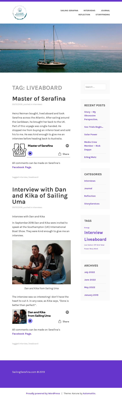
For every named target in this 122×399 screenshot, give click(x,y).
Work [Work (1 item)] (96, 249)
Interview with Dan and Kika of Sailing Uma (40, 195)
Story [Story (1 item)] (91, 249)
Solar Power (90, 134)
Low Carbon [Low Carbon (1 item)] (88, 245)
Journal (105, 10)
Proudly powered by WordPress (43, 393)
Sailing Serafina (69, 10)
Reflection (84, 14)
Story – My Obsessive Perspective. (91, 116)
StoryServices (92, 203)
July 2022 (89, 272)
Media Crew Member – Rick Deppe (92, 146)
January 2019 (91, 295)
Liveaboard (33, 177)
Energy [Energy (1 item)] (86, 228)
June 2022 (90, 279)
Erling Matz (90, 157)
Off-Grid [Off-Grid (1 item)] (97, 245)
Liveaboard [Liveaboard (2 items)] (95, 239)
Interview (23, 177)
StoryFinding (103, 14)
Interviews (89, 10)
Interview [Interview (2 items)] (93, 232)
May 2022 (89, 287)
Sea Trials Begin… (93, 126)
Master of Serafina (39, 98)
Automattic (89, 393)
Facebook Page (21, 167)
